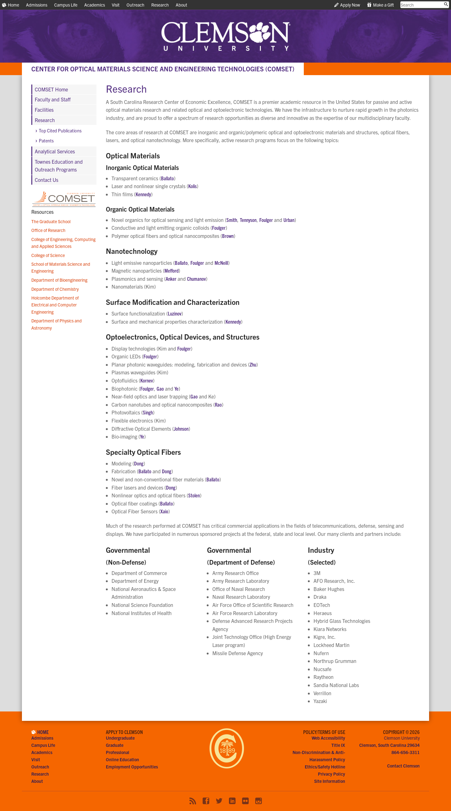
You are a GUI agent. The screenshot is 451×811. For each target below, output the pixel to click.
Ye (176, 388)
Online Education (122, 759)
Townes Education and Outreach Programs (59, 165)
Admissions (36, 5)
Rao (218, 404)
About (181, 5)
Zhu (253, 364)
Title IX (338, 745)
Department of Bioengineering (59, 280)
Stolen (194, 495)
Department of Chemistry (55, 289)
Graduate (114, 745)
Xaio (164, 511)
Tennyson (248, 220)
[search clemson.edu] (424, 4)
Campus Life (65, 5)
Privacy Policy (331, 774)
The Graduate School (50, 221)
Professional (117, 752)
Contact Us (46, 180)
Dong (138, 463)
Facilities (44, 109)
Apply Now (347, 5)
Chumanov (196, 278)
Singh (148, 412)
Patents (46, 140)
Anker (171, 278)
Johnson (181, 428)
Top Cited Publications (60, 130)
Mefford (171, 270)
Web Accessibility (328, 738)
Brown (228, 236)
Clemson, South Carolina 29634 (389, 745)
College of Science (48, 255)
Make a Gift (380, 5)
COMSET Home (51, 89)
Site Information (329, 781)
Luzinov (174, 313)
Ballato (167, 178)
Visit (116, 5)
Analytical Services (55, 151)
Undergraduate (120, 738)
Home (10, 5)
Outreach (135, 5)
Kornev (146, 380)
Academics (94, 5)
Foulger (266, 220)
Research (160, 5)
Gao (160, 388)
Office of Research (48, 230)
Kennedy (143, 194)
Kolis (192, 186)
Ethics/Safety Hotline (325, 766)
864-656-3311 (405, 752)
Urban (288, 220)
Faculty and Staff (52, 99)
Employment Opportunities (132, 766)
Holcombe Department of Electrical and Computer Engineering (55, 305)
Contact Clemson (403, 765)
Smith (231, 220)
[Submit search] (446, 4)
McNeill (221, 262)
